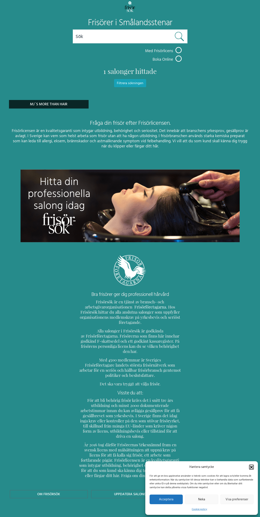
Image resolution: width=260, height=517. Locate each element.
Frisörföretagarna (139, 307)
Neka (201, 499)
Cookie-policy (199, 509)
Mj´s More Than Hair (48, 104)
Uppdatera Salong (130, 473)
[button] (251, 467)
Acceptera (166, 499)
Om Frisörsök (48, 473)
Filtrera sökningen (130, 83)
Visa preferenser (237, 499)
